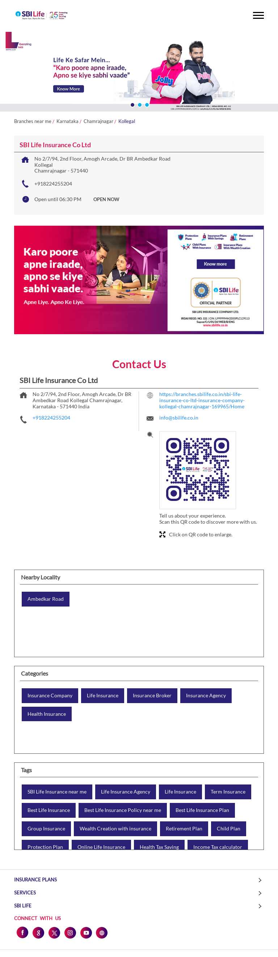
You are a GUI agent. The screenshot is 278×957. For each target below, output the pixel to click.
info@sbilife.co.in (178, 417)
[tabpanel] (139, 72)
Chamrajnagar (98, 121)
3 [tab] (146, 104)
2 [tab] (139, 104)
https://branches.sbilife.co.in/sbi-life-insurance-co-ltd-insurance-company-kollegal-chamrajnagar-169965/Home (202, 400)
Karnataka (67, 121)
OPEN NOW (106, 199)
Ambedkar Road (46, 599)
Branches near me (32, 121)
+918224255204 (53, 183)
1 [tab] (132, 104)
